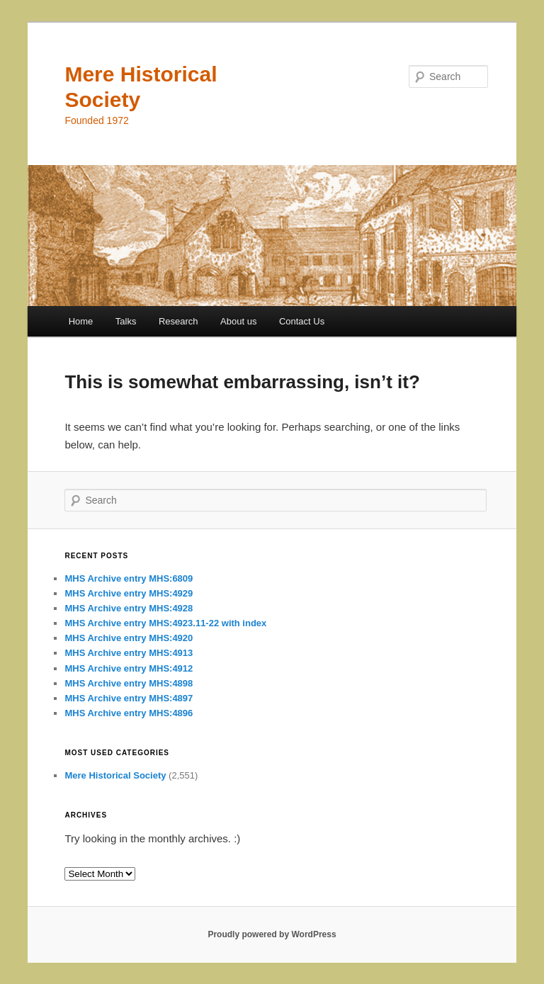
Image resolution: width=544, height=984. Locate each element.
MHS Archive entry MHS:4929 (128, 593)
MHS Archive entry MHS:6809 (128, 578)
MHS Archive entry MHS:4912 (128, 668)
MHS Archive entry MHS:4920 (128, 638)
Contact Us (301, 321)
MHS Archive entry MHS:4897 (128, 698)
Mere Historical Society (115, 775)
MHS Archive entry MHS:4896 (128, 713)
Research (178, 321)
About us (238, 321)
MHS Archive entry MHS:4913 (128, 652)
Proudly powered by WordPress (272, 934)
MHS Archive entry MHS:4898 (128, 683)
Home (81, 321)
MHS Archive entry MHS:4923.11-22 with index (165, 623)
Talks (126, 321)
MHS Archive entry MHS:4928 (128, 608)
